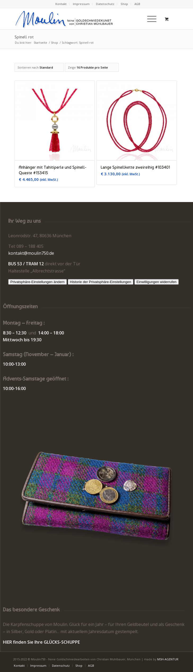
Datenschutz (105, 4)
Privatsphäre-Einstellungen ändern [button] (37, 282)
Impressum (81, 4)
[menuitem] (61, 4)
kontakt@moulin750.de (31, 253)
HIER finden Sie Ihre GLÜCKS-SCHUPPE (41, 642)
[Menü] (149, 18)
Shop (124, 4)
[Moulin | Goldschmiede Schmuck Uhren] (80, 18)
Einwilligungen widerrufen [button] (157, 282)
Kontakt (61, 4)
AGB (137, 4)
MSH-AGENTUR (167, 659)
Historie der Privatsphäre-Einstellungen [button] (100, 282)
